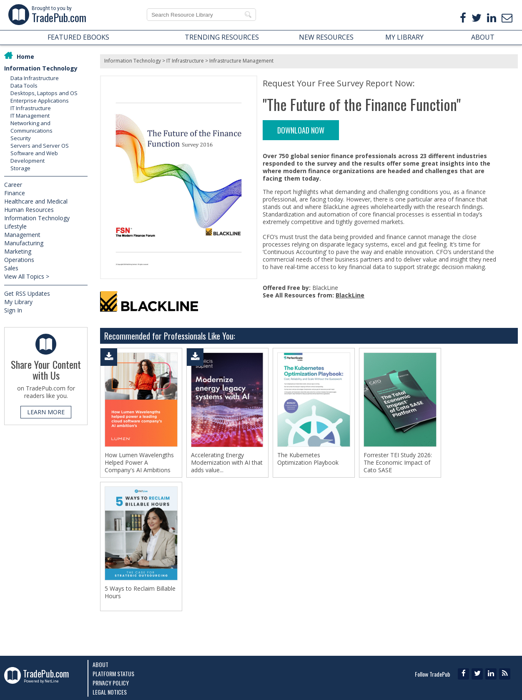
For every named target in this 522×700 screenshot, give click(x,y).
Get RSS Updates (27, 293)
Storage (20, 168)
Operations (19, 260)
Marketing (17, 251)
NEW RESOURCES (326, 37)
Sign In (13, 310)
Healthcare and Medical (36, 201)
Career (13, 185)
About (100, 664)
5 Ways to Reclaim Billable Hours (140, 594)
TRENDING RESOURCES (222, 37)
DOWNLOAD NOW (300, 130)
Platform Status (113, 673)
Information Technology (41, 68)
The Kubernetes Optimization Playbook (308, 458)
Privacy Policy (111, 682)
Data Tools (24, 85)
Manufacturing (23, 243)
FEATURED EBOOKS (78, 37)
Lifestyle (15, 226)
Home (25, 56)
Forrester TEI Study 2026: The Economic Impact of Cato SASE (398, 462)
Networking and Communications (31, 126)
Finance (14, 193)
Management (22, 235)
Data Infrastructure (34, 78)
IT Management (30, 115)
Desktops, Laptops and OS (44, 93)
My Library (18, 302)
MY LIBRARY (404, 37)
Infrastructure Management (241, 60)
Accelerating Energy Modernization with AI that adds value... (227, 462)
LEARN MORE (46, 412)
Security (20, 138)
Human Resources (29, 210)
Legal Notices (110, 691)
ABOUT (482, 37)
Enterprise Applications (39, 100)
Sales (11, 268)
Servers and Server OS (39, 145)
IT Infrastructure (30, 108)
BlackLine (350, 295)
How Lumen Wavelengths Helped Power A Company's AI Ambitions (139, 462)
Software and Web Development (34, 156)
